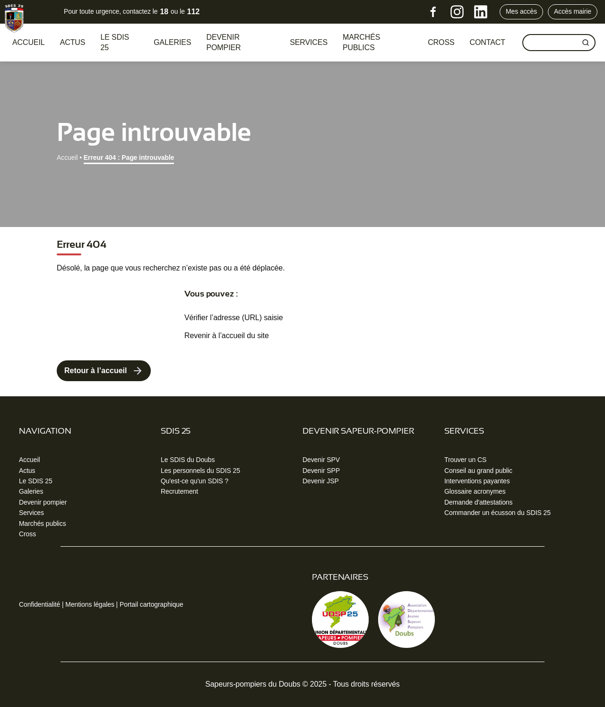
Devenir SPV (321, 459)
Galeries (172, 42)
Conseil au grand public (478, 470)
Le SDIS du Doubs (188, 459)
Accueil (28, 42)
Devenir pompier (223, 42)
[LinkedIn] (481, 12)
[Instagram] (457, 12)
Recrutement (179, 491)
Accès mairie (572, 11)
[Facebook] (433, 12)
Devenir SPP (321, 470)
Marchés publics (361, 42)
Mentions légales (89, 604)
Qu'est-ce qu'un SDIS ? (194, 481)
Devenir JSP (320, 481)
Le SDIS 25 (114, 42)
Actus (73, 42)
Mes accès (521, 11)
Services (309, 42)
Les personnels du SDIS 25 (200, 470)
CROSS (441, 42)
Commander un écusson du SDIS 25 (497, 512)
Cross (27, 534)
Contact (487, 42)
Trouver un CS (465, 459)
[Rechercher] (585, 42)
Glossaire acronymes (475, 491)
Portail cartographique (151, 604)
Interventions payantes (477, 481)
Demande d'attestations (478, 502)
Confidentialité (39, 604)
